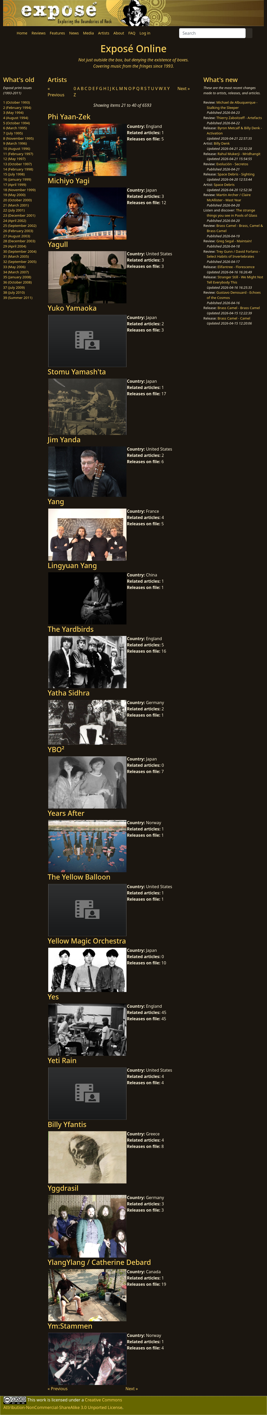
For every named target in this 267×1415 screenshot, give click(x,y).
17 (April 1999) (14, 184)
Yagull (58, 244)
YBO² (56, 749)
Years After (66, 813)
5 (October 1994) (16, 123)
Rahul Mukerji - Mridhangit (238, 153)
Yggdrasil (63, 1188)
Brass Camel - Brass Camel (238, 307)
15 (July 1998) (14, 174)
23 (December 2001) (19, 215)
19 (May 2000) (14, 194)
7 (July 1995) (13, 133)
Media (88, 33)
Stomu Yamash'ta (77, 371)
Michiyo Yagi (69, 180)
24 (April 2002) (14, 220)
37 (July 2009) (14, 287)
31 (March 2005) (16, 256)
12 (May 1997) (14, 158)
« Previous (58, 1389)
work (41, 1400)
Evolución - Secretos (232, 164)
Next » (183, 88)
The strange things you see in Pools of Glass (232, 213)
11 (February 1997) (18, 153)
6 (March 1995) (15, 128)
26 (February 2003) (18, 230)
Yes (53, 996)
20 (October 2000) (17, 200)
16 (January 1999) (17, 179)
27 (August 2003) (16, 236)
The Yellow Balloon (79, 877)
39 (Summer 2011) (17, 297)
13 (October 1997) (17, 164)
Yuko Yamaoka (72, 308)
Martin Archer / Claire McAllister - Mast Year (229, 197)
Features (57, 33)
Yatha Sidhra (69, 693)
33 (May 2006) (14, 266)
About (118, 33)
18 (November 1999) (19, 189)
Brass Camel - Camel (233, 318)
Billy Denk (222, 143)
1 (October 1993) (16, 102)
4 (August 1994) (15, 117)
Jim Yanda (64, 439)
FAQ (131, 33)
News (74, 33)
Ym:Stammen (70, 1326)
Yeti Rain (62, 1060)
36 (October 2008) (17, 282)
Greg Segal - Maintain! (234, 241)
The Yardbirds (71, 629)
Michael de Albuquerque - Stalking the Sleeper (232, 105)
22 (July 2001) (14, 210)
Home (22, 33)
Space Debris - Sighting (235, 174)
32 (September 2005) (20, 261)
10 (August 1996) (16, 148)
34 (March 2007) (16, 272)
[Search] (212, 33)
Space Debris (224, 184)
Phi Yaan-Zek (69, 116)
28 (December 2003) (19, 241)
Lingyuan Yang (72, 565)
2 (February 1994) (17, 107)
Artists (103, 33)
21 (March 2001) (16, 205)
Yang (56, 501)
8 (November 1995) (18, 138)
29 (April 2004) (14, 246)
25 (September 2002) (20, 225)
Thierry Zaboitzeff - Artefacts (239, 117)
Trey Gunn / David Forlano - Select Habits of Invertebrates (233, 254)
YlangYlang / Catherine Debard (99, 1262)
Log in (144, 33)
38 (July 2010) (14, 292)
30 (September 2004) (20, 251)
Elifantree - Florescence (235, 266)
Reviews (39, 33)
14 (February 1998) (18, 169)
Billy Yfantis (67, 1124)
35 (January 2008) (17, 277)
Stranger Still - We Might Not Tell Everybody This (235, 280)
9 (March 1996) (15, 143)
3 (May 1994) (13, 112)
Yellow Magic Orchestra (87, 941)
